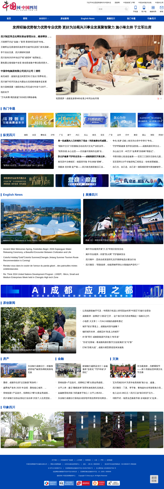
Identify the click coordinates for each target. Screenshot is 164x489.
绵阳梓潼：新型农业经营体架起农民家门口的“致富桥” (25, 350)
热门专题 (131, 18)
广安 (112, 135)
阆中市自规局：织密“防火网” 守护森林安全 (105, 254)
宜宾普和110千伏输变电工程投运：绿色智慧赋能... (136, 162)
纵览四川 (9, 135)
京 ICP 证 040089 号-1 (55, 468)
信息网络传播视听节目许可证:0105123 (65, 471)
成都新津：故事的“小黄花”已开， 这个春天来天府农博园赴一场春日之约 (115, 316)
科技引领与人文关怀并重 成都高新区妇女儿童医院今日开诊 (26, 445)
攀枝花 (45, 135)
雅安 (137, 135)
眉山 (145, 135)
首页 (9, 18)
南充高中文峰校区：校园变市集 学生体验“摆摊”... (80, 162)
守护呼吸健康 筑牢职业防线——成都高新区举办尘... (137, 146)
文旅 (115, 359)
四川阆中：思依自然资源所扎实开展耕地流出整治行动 (111, 259)
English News (88, 18)
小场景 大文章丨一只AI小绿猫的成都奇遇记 (102, 321)
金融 (61, 359)
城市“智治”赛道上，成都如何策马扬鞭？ (100, 326)
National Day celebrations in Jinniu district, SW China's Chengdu (29, 241)
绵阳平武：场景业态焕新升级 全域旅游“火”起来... (135, 398)
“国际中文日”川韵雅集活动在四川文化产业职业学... (81, 146)
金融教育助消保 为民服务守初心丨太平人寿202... (80, 393)
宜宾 (104, 135)
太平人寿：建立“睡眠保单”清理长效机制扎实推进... (81, 388)
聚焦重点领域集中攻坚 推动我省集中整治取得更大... (25, 63)
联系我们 (88, 460)
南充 (95, 135)
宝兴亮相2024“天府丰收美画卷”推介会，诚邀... (134, 382)
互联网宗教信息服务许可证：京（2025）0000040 (95, 471)
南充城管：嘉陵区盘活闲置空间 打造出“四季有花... (24, 76)
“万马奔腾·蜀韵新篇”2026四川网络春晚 (19, 97)
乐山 (87, 135)
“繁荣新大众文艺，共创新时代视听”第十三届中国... (24, 165)
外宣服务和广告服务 (67, 460)
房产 (6, 359)
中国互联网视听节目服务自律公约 (36, 464)
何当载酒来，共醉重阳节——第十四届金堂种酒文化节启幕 (149, 369)
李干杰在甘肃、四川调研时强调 (15, 52)
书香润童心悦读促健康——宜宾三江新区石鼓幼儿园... (137, 156)
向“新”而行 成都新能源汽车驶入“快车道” (100, 337)
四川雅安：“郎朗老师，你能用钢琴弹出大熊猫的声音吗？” (112, 265)
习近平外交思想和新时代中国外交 (99, 2)
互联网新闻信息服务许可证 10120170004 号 (79, 468)
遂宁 (70, 135)
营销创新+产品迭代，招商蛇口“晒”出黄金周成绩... (26, 393)
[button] (161, 120)
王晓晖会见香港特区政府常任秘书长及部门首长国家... (26, 47)
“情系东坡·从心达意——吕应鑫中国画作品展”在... (80, 151)
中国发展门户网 (129, 2)
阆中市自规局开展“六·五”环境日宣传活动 (104, 249)
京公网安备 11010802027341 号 (106, 468)
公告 (95, 460)
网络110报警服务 (56, 464)
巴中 (128, 135)
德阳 (27, 135)
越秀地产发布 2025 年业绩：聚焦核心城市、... (24, 388)
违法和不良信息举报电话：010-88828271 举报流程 (120, 464)
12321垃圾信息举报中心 (72, 464)
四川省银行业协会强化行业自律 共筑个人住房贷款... (27, 398)
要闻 (25, 18)
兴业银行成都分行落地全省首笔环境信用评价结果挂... (83, 398)
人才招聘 (79, 460)
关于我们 (54, 460)
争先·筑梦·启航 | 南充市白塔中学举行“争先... (133, 141)
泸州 (54, 135)
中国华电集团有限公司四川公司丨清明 (20, 71)
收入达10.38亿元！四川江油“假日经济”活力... (133, 393)
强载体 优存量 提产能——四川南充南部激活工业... (81, 167)
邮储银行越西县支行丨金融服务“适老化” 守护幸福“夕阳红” (95, 369)
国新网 (117, 2)
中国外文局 (159, 2)
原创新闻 (65, 18)
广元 (62, 135)
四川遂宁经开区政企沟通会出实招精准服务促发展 (24, 82)
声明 (102, 460)
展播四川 (111, 18)
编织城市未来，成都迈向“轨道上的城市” (100, 332)
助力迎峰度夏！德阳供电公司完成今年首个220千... (24, 87)
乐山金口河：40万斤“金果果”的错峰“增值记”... (134, 151)
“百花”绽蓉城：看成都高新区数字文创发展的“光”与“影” (107, 342)
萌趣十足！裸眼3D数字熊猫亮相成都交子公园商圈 (106, 240)
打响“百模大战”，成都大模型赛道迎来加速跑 (103, 347)
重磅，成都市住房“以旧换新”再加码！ (20, 382)
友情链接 (109, 460)
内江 (79, 135)
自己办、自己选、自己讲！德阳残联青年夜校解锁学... (137, 167)
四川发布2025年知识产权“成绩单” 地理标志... (22, 57)
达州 (120, 135)
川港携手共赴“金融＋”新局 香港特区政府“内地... (23, 42)
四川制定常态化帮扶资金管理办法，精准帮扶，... (26, 36)
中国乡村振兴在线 (144, 2)
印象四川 (152, 18)
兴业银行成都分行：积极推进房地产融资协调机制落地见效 (40, 369)
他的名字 (5, 92)
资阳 (153, 135)
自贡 (35, 135)
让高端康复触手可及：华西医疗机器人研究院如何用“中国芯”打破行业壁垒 (116, 311)
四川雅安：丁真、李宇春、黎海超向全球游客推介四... (137, 388)
